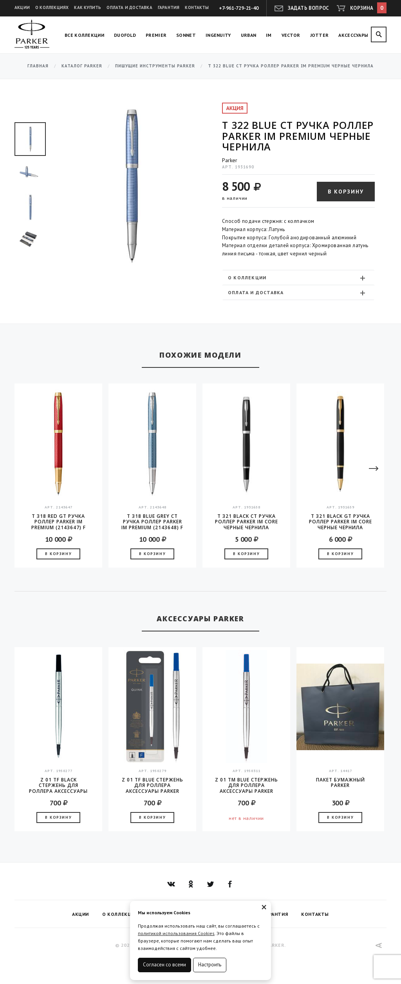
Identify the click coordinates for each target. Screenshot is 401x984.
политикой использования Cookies (176, 933)
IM (269, 35)
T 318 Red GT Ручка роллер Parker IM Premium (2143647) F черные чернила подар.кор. (58, 522)
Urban (248, 35)
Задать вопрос (308, 8)
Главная (38, 66)
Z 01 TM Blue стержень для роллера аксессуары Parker (246, 785)
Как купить (87, 7)
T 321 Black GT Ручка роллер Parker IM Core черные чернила (340, 522)
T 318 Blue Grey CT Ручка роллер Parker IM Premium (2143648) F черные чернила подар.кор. (152, 522)
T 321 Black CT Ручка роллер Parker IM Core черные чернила (246, 522)
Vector (291, 35)
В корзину (346, 191)
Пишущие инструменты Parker (155, 66)
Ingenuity (218, 35)
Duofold (125, 35)
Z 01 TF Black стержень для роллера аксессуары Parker (58, 785)
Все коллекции (84, 35)
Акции (22, 7)
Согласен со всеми (164, 964)
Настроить (209, 964)
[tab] (298, 277)
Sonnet (186, 35)
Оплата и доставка (129, 7)
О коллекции (297, 278)
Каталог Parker (81, 66)
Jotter (319, 35)
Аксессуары (353, 35)
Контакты (197, 7)
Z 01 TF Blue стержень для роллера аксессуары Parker (152, 785)
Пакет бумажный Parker (340, 783)
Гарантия (169, 7)
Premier (156, 35)
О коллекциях (52, 7)
